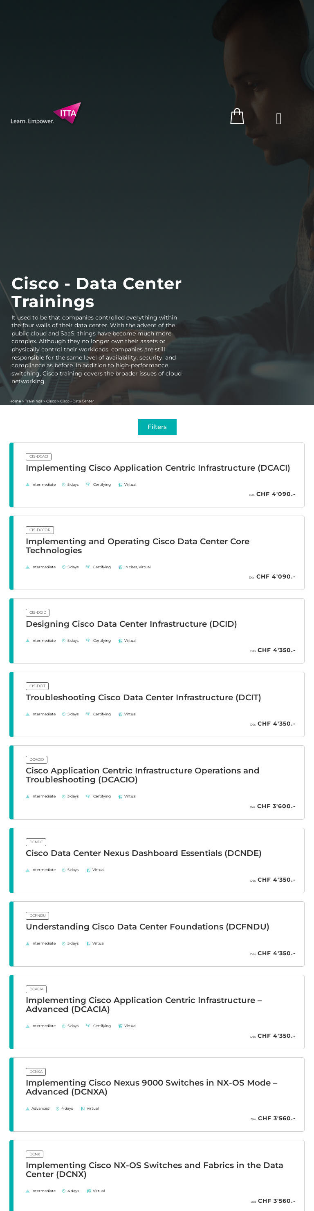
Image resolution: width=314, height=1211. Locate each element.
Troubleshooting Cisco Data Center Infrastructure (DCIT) (143, 697)
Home (15, 401)
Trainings (34, 401)
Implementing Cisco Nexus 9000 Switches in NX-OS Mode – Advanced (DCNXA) (151, 1087)
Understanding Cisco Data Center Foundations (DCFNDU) (147, 927)
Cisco (51, 401)
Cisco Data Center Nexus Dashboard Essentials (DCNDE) (144, 853)
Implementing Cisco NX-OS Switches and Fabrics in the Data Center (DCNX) (154, 1169)
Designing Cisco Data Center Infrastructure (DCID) (131, 624)
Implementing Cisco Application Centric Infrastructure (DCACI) (158, 468)
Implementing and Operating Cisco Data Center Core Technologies (137, 545)
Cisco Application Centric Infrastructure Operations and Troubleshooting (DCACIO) (143, 775)
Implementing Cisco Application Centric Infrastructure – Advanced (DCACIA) (144, 1004)
